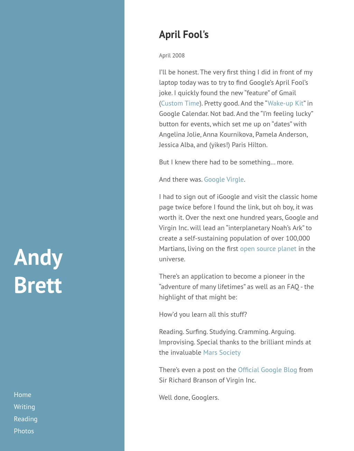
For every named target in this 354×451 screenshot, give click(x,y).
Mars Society (222, 352)
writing (24, 406)
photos (24, 430)
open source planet (268, 248)
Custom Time (180, 103)
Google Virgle (224, 179)
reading (26, 418)
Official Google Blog (267, 369)
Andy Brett (38, 270)
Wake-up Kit (286, 103)
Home (22, 394)
